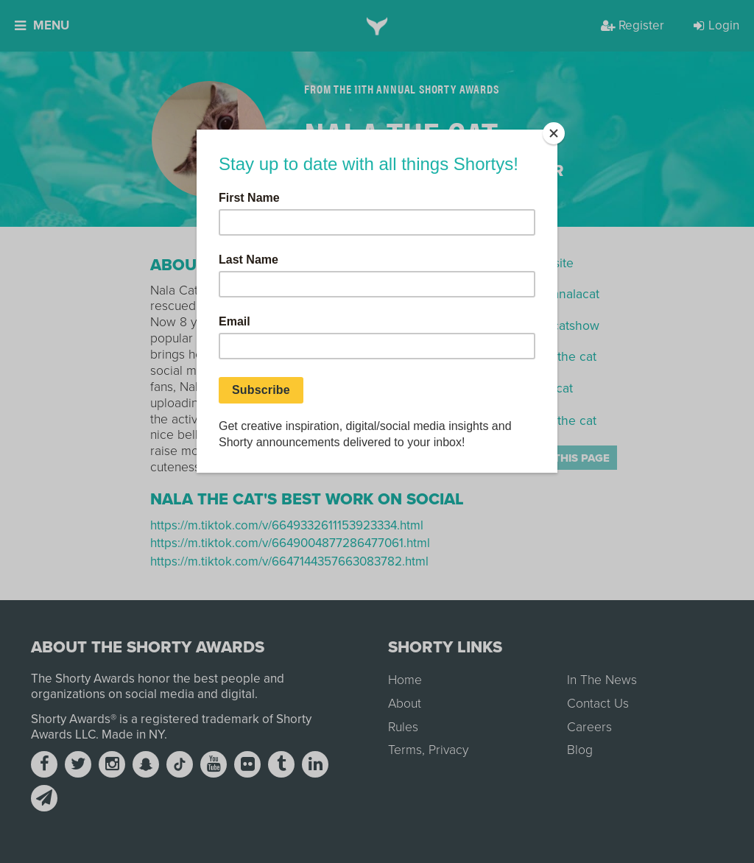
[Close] (554, 133)
